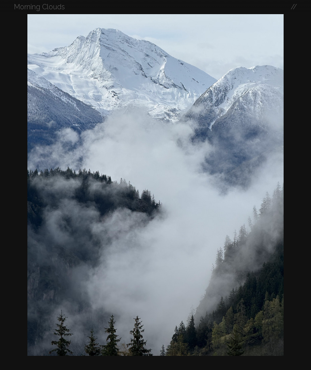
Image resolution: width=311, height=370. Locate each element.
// (294, 7)
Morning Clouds (39, 7)
